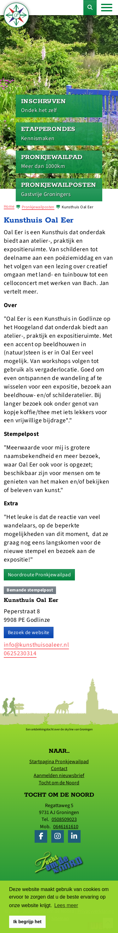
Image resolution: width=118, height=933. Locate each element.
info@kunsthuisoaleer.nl (36, 644)
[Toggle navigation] (106, 7)
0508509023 (64, 819)
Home (9, 206)
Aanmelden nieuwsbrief (59, 775)
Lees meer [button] (66, 905)
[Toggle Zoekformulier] (90, 7)
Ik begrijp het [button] (27, 921)
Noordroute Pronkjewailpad (39, 574)
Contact (59, 768)
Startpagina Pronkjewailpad (59, 761)
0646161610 (65, 826)
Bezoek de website (28, 632)
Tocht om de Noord (59, 782)
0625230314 (20, 653)
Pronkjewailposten (38, 207)
